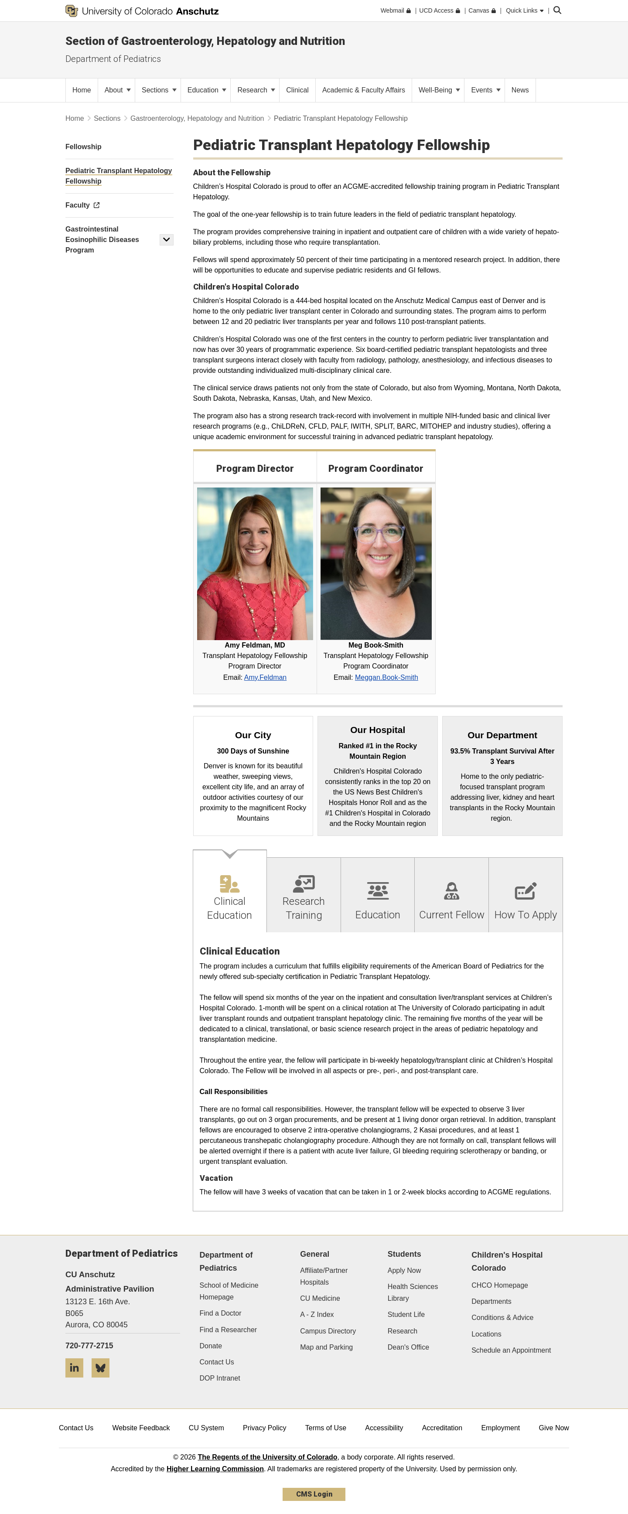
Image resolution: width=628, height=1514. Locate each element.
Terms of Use (325, 1428)
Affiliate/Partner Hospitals (324, 1276)
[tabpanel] (378, 1072)
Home (74, 118)
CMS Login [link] (314, 1494)
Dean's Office (408, 1347)
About (118, 90)
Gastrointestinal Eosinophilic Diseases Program (102, 239)
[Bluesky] (104, 1380)
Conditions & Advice (502, 1317)
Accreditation (442, 1428)
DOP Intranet (220, 1378)
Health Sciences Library (413, 1292)
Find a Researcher (228, 1329)
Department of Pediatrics (113, 59)
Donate (211, 1346)
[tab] (230, 891)
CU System (206, 1428)
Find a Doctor (221, 1313)
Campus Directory (328, 1331)
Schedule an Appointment (511, 1350)
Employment (500, 1428)
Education (207, 90)
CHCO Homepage (499, 1285)
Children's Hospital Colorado (507, 1262)
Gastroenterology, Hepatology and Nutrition (197, 118)
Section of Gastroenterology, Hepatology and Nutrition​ (205, 41)
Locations (486, 1334)
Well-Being (440, 90)
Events (485, 90)
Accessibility (384, 1428)
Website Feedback (141, 1428)
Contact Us (217, 1362)
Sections (159, 90)
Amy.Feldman (265, 677)
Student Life (406, 1314)
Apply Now (404, 1270)
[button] (167, 240)
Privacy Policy (265, 1428)
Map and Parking (326, 1347)
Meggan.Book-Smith (386, 677)
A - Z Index (317, 1314)
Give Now (554, 1428)
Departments (491, 1301)
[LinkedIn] (77, 1380)
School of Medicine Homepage (229, 1291)
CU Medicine (320, 1298)
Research (256, 90)
